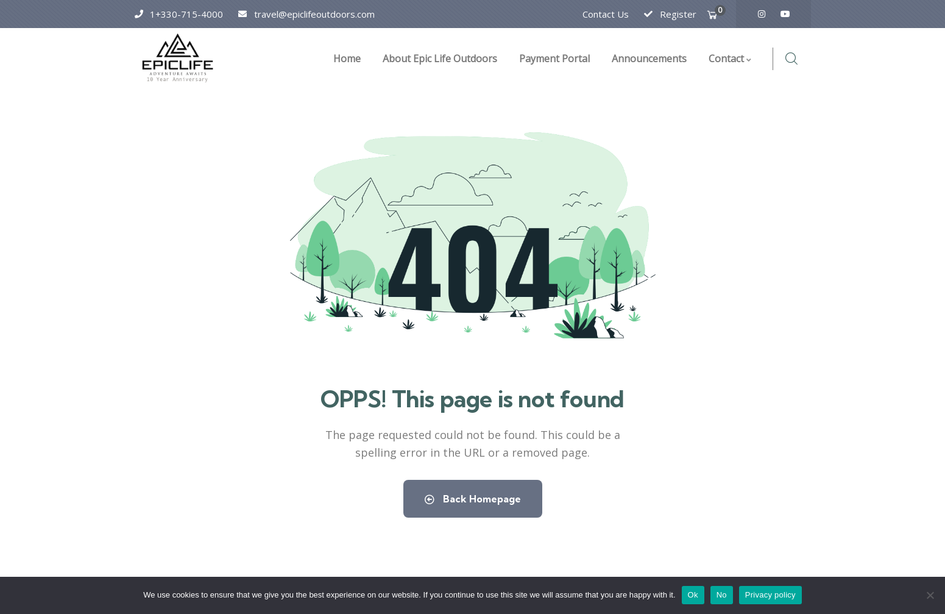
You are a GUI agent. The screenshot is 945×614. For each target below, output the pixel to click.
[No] (930, 595)
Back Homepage (473, 499)
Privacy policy (770, 594)
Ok (693, 594)
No (722, 594)
